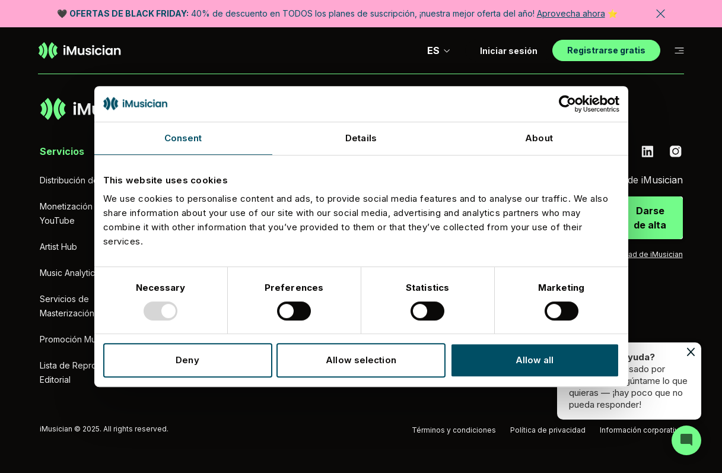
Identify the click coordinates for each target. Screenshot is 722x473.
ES (439, 50)
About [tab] (539, 138)
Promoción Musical (76, 339)
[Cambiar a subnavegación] (679, 51)
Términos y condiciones (454, 430)
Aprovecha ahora (571, 13)
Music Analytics (69, 273)
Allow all (535, 360)
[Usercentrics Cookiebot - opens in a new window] (567, 104)
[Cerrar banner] (661, 13)
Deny (187, 360)
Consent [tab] (183, 138)
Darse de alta (650, 218)
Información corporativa (641, 430)
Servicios (62, 151)
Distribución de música (84, 180)
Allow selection (361, 360)
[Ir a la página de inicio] (79, 50)
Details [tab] (361, 138)
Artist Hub (58, 247)
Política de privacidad (548, 430)
